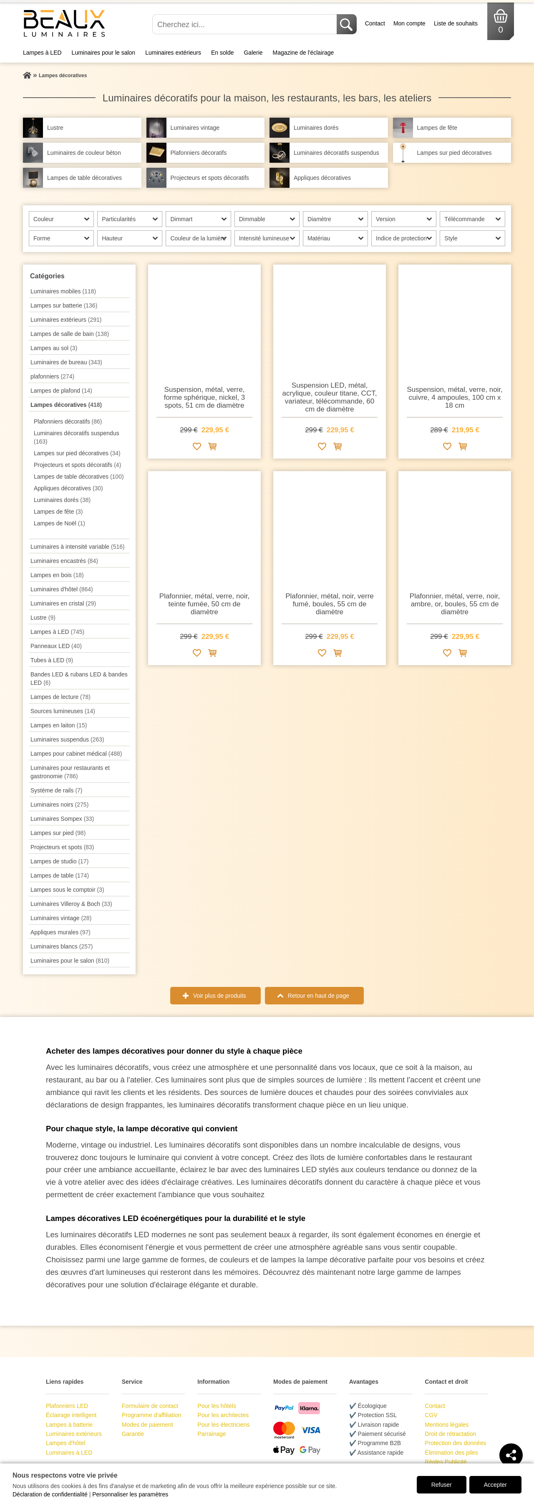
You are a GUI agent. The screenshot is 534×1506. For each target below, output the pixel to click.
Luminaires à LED (69, 1452)
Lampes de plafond (61, 390)
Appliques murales (60, 932)
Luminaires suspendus (67, 739)
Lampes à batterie (69, 1424)
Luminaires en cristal (63, 603)
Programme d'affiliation (151, 1415)
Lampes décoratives (66, 404)
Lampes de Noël (59, 523)
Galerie (253, 52)
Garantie (133, 1433)
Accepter (495, 1484)
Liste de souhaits (456, 23)
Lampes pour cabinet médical (76, 753)
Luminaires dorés (62, 500)
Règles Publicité (445, 1461)
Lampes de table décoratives (79, 476)
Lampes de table (59, 875)
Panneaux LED (56, 646)
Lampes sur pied (58, 833)
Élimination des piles (451, 1452)
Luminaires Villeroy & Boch (71, 904)
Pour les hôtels (216, 1406)
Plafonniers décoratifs (68, 421)
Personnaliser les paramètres (130, 1494)
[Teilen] (511, 1455)
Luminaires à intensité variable (77, 546)
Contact (375, 23)
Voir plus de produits (219, 995)
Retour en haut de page (318, 995)
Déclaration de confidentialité (50, 1494)
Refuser (441, 1484)
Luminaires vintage (60, 918)
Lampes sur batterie (63, 305)
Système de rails (56, 790)
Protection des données (455, 1443)
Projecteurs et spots (62, 847)
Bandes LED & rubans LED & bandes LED (79, 678)
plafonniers (52, 376)
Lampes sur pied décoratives (77, 453)
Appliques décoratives (68, 488)
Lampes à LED (42, 52)
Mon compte (409, 23)
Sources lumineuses (62, 711)
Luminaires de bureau (66, 362)
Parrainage (211, 1433)
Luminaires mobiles (63, 291)
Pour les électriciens (223, 1424)
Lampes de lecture (60, 697)
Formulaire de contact (150, 1406)
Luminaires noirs (59, 804)
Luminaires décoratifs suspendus (76, 437)
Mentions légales (447, 1424)
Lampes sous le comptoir (67, 889)
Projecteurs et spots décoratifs (77, 465)
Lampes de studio (59, 861)
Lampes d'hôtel (66, 1443)
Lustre (42, 617)
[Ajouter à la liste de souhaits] (197, 448)
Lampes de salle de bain (69, 333)
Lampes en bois (57, 575)
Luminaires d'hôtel (61, 589)
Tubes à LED (51, 660)
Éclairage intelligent (71, 1415)
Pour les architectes (223, 1415)
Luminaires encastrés (64, 560)
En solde (222, 52)
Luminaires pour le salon (104, 52)
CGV (431, 1415)
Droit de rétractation (450, 1433)
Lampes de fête (58, 511)
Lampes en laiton (58, 725)
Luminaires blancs (61, 946)
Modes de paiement (147, 1424)
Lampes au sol (53, 348)
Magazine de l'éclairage (303, 52)
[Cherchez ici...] (245, 24)
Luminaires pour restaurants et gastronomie (70, 771)
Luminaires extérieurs (173, 52)
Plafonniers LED (67, 1406)
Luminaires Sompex (62, 818)
